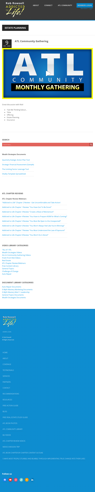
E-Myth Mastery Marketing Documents (17, 289)
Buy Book (7, 435)
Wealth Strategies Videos (12, 252)
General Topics (8, 268)
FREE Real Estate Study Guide (15, 417)
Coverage (7, 364)
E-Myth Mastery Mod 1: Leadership (16, 292)
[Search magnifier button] (91, 144)
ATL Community (65, 5)
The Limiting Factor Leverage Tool (15, 169)
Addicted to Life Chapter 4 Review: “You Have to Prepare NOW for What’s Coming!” (34, 216)
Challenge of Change (10, 271)
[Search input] (45, 144)
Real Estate (6, 260)
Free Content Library (10, 266)
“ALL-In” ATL (6, 250)
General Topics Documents (13, 295)
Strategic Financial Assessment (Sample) (18, 164)
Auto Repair (6, 274)
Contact (6, 388)
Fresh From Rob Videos (11, 258)
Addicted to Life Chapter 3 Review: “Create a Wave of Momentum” (28, 212)
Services (6, 376)
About (36, 5)
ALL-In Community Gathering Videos (16, 255)
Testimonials (8, 370)
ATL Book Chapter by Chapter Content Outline (23, 453)
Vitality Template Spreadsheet (14, 174)
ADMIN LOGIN (7, 332)
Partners (7, 382)
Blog (5, 411)
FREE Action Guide (10, 405)
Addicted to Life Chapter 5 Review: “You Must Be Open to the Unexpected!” (31, 221)
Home (5, 352)
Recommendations (11, 394)
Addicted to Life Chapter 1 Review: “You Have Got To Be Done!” (27, 207)
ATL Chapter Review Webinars (14, 263)
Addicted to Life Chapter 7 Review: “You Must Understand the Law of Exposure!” (33, 230)
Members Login (85, 5)
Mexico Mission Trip (11, 447)
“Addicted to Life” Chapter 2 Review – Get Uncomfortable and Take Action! (31, 202)
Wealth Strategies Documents (14, 297)
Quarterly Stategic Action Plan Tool (16, 160)
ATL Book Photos (10, 423)
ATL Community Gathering (31, 41)
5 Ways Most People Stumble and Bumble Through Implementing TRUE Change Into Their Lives (44, 458)
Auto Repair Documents (11, 287)
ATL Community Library (12, 429)
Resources (7, 400)
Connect (48, 5)
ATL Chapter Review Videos (14, 441)
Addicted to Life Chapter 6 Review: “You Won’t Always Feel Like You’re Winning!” (33, 226)
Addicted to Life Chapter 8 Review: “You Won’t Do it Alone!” (25, 235)
